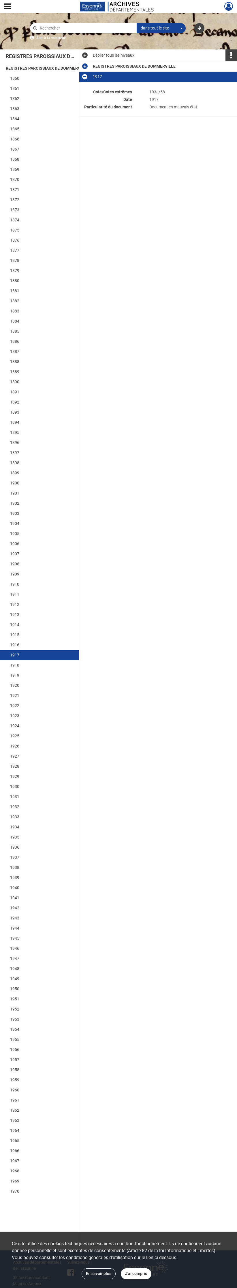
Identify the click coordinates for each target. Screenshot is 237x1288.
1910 (14, 584)
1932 (14, 806)
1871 (14, 189)
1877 (14, 250)
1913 (14, 614)
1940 (14, 887)
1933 (14, 817)
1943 (14, 918)
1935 (14, 837)
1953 (14, 1019)
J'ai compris (136, 1273)
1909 (14, 574)
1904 (14, 523)
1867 (14, 149)
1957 (14, 1059)
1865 (14, 129)
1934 (14, 827)
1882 (14, 301)
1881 (14, 290)
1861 (14, 88)
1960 (14, 1090)
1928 (14, 766)
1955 (14, 1039)
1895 (14, 432)
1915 (14, 634)
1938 (14, 867)
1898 (14, 462)
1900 (14, 483)
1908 (14, 564)
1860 (14, 78)
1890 (14, 382)
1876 (14, 240)
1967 (14, 1161)
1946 (14, 948)
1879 (14, 270)
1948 (14, 968)
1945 (14, 938)
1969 (14, 1181)
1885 (14, 331)
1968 (14, 1171)
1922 (14, 705)
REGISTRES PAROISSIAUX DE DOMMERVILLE (47, 68)
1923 (14, 715)
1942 (14, 908)
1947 (14, 958)
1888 (14, 361)
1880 (14, 280)
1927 (14, 756)
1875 (14, 230)
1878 (14, 260)
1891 (14, 392)
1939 (14, 877)
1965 (14, 1140)
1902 (14, 503)
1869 (14, 169)
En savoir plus (98, 1273)
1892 (14, 402)
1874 (14, 220)
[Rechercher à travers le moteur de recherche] (86, 28)
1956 (14, 1049)
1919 (14, 675)
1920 (14, 685)
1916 (14, 645)
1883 (14, 311)
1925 (14, 736)
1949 (14, 978)
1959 (14, 1080)
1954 (14, 1029)
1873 (14, 210)
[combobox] (161, 28)
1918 (14, 665)
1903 (14, 513)
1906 (14, 543)
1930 (14, 786)
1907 (14, 554)
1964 (14, 1130)
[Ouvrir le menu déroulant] (7, 6)
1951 (14, 999)
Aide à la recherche (51, 38)
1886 (14, 341)
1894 (14, 422)
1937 (14, 857)
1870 (14, 179)
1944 (14, 928)
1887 (14, 351)
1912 (14, 604)
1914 (14, 624)
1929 (14, 776)
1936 (14, 847)
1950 (14, 989)
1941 (14, 897)
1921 (14, 695)
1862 (14, 98)
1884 (14, 321)
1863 (14, 108)
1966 (14, 1150)
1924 (14, 725)
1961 (14, 1100)
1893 (14, 412)
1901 (14, 493)
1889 (14, 371)
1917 (14, 655)
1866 (14, 139)
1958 (14, 1069)
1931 (14, 796)
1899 (14, 473)
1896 (14, 442)
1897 (14, 452)
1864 (14, 118)
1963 (14, 1120)
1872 (14, 199)
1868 (14, 159)
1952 (14, 1009)
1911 (14, 594)
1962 (14, 1110)
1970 (14, 1191)
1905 (14, 533)
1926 (14, 746)
